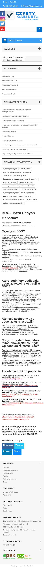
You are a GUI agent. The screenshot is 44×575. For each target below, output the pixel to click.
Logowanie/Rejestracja (10, 492)
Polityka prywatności (9, 479)
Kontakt (13, 2)
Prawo (5, 508)
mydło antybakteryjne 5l (11, 193)
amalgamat (27, 172)
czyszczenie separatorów (11, 189)
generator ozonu (25, 169)
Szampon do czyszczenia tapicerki (14, 175)
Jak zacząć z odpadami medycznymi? (15, 524)
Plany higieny (7, 505)
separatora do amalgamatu (12, 172)
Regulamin (6, 476)
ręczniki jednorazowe (26, 182)
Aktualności (19, 57)
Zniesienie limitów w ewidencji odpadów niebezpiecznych (22, 521)
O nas (5, 2)
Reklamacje (7, 495)
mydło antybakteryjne (10, 169)
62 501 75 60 (12, 6)
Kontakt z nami (8, 473)
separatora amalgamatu (26, 186)
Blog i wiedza (7, 511)
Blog (10, 57)
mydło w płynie (32, 199)
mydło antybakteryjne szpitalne (13, 203)
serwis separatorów (27, 193)
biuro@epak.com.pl (33, 6)
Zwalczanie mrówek (9, 535)
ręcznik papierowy (31, 179)
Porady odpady (28, 225)
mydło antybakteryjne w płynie (13, 196)
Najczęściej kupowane (10, 470)
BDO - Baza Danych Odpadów (12, 60)
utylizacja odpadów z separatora (13, 199)
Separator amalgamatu (13, 179)
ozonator (28, 196)
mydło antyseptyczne (29, 189)
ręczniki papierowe (9, 186)
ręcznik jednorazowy (9, 182)
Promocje (6, 467)
